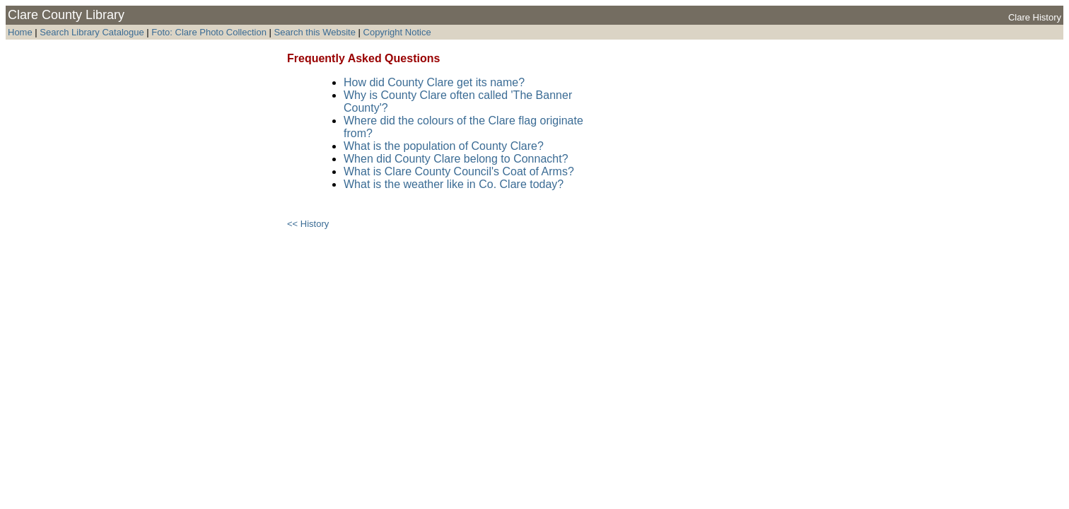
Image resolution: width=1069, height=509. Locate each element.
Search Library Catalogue (92, 32)
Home (20, 32)
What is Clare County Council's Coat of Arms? (459, 171)
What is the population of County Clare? (444, 146)
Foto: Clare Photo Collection (210, 32)
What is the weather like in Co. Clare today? (453, 184)
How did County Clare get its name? (434, 82)
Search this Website (313, 32)
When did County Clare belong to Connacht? (456, 159)
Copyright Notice (397, 32)
